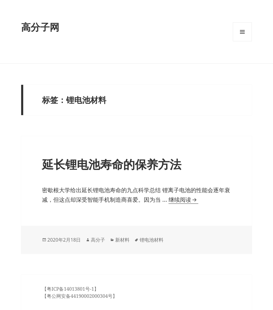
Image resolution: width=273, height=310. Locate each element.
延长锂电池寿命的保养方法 (111, 164)
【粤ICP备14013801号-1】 (70, 289)
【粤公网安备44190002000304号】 (79, 296)
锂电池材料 (151, 240)
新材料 (122, 240)
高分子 (98, 240)
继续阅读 (183, 200)
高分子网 (40, 27)
